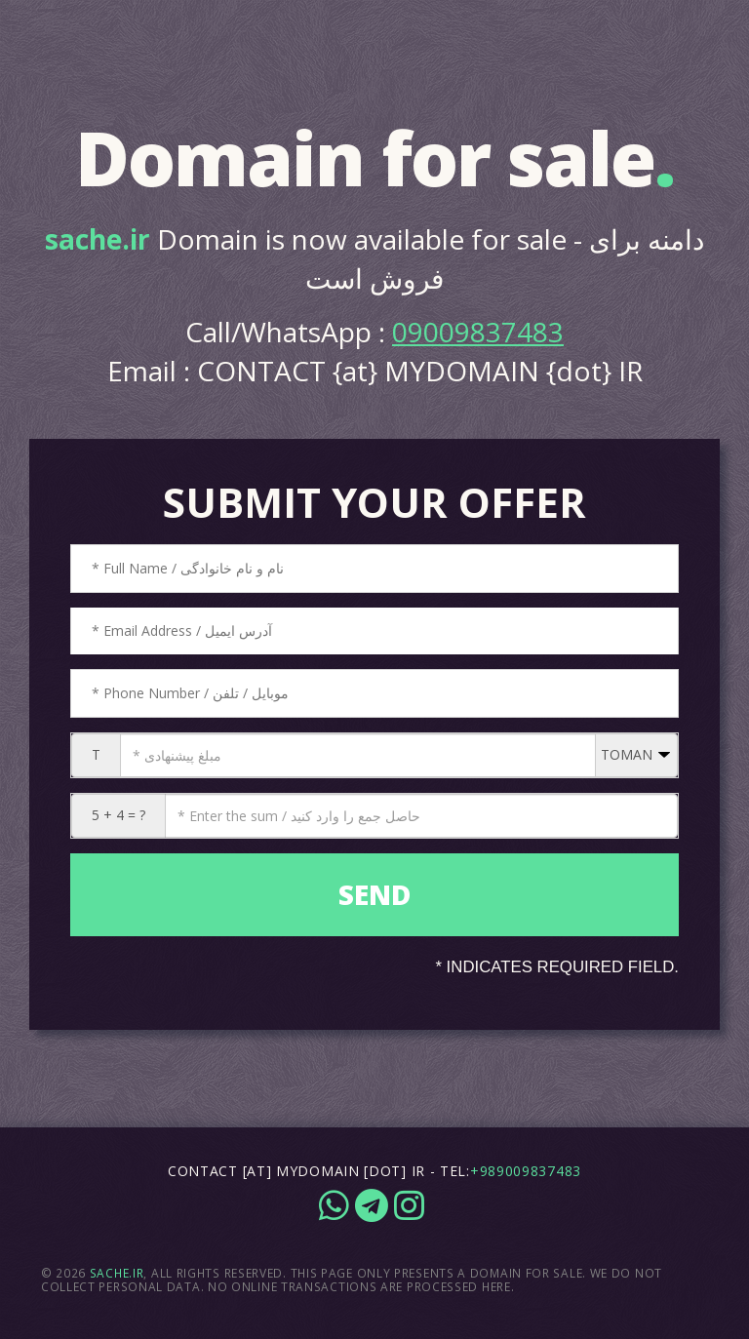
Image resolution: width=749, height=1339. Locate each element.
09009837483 (478, 331)
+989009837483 (525, 1171)
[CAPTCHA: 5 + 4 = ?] (421, 816)
